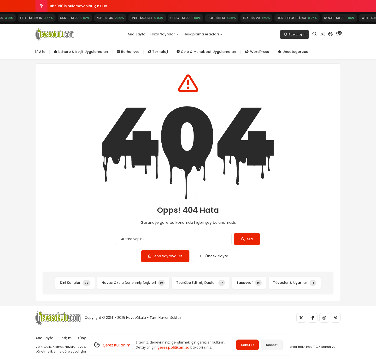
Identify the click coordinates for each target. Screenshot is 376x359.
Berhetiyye (128, 51)
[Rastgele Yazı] (322, 34)
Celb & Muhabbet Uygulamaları (206, 51)
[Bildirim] (338, 34)
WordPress (257, 51)
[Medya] (301, 318)
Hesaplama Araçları (203, 34)
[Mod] (330, 34)
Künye (82, 338)
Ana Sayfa (137, 34)
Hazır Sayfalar (164, 34)
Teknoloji (158, 51)
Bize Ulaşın (294, 34)
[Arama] (314, 34)
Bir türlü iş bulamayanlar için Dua (78, 6)
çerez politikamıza (173, 347)
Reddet (272, 344)
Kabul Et (247, 344)
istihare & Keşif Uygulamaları (81, 51)
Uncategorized (293, 51)
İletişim (65, 338)
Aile (40, 51)
